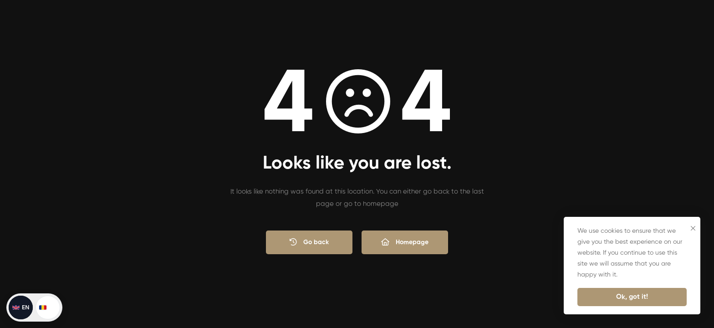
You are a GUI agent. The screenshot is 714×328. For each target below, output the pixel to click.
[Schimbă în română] (48, 307)
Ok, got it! (632, 296)
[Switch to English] (21, 307)
